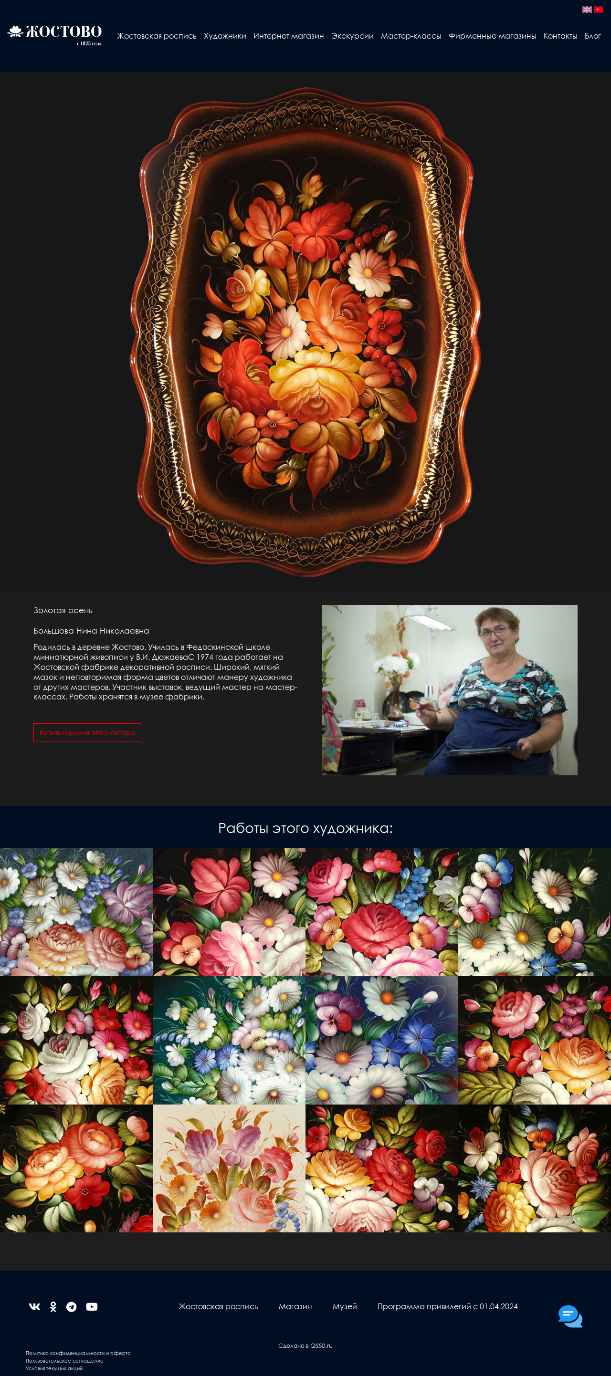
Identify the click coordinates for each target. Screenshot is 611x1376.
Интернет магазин (288, 36)
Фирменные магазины (493, 36)
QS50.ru (321, 1345)
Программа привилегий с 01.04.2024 (448, 1306)
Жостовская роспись (157, 36)
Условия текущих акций (54, 1368)
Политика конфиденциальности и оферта (78, 1353)
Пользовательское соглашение (65, 1360)
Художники (225, 36)
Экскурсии (352, 36)
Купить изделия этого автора (87, 732)
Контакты (561, 36)
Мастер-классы (411, 36)
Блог (593, 36)
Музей (345, 1306)
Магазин (295, 1306)
